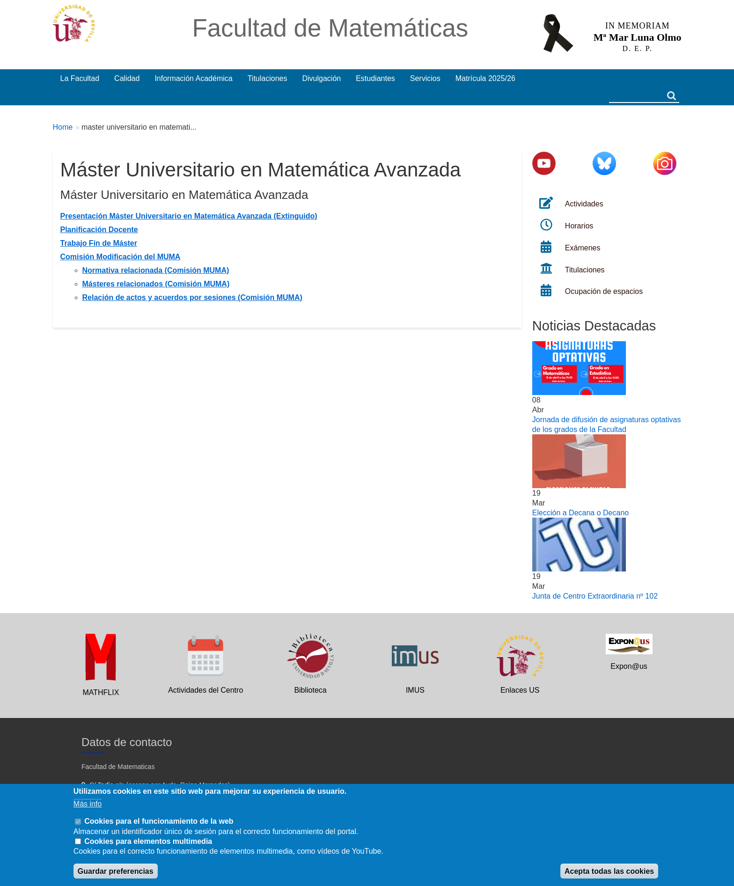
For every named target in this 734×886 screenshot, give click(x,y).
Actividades (584, 204)
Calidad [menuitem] (126, 78)
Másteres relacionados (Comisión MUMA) (156, 284)
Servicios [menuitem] (425, 78)
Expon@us (628, 666)
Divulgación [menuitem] (321, 78)
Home (63, 127)
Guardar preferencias (116, 871)
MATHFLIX (100, 692)
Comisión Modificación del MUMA (120, 257)
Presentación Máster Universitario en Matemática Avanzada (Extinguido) (188, 216)
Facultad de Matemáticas (330, 28)
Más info (87, 804)
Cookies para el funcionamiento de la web (158, 821)
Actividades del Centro (205, 690)
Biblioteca (310, 690)
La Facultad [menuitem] (80, 78)
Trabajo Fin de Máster (98, 243)
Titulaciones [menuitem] (267, 78)
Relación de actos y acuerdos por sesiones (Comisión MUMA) (192, 297)
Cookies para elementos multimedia (148, 841)
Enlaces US (520, 690)
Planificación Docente (99, 230)
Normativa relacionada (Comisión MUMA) (155, 270)
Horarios (579, 226)
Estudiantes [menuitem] (375, 78)
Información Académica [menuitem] (193, 78)
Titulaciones (585, 270)
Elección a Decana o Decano (580, 513)
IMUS (415, 690)
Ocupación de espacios (604, 291)
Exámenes (583, 248)
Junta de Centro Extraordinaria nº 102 (595, 596)
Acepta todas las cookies (609, 871)
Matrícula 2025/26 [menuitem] (485, 78)
